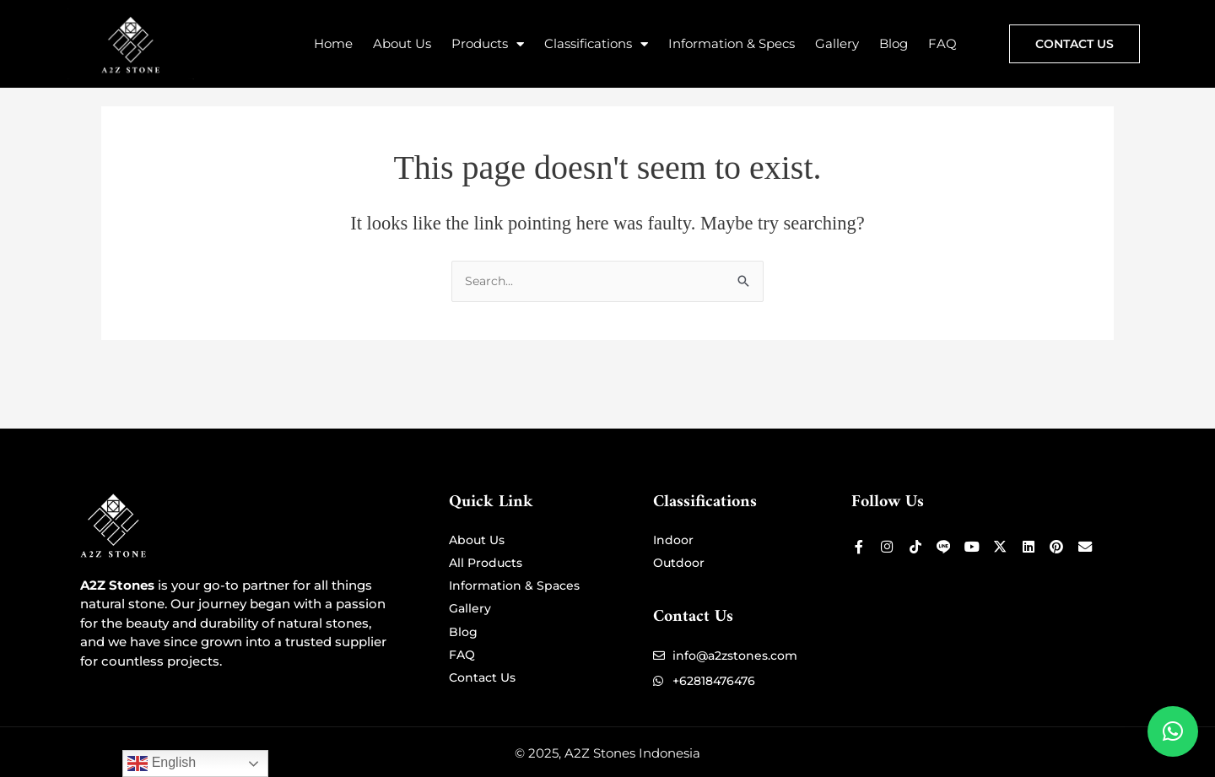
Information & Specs (731, 43)
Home (333, 43)
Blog (893, 43)
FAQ (942, 43)
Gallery (837, 43)
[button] (1173, 731)
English (161, 763)
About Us (402, 43)
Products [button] (487, 44)
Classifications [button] (596, 44)
